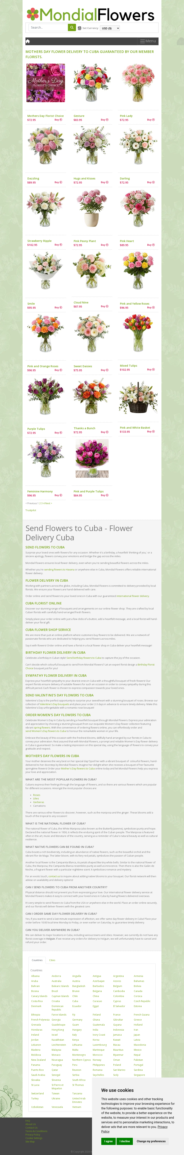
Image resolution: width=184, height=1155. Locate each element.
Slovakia (35, 1080)
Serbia (75, 1075)
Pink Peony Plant (85, 241)
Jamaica (117, 1034)
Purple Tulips (36, 429)
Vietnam (76, 1107)
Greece (138, 1019)
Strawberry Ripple (39, 241)
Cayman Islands (60, 996)
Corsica (138, 996)
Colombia (118, 996)
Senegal (56, 1075)
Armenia (138, 976)
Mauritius (118, 1049)
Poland (117, 1065)
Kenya (75, 1039)
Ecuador (76, 1006)
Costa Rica (37, 1001)
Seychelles (98, 1075)
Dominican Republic (57, 1008)
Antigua (97, 976)
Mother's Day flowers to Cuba (78, 768)
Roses (36, 795)
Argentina (118, 976)
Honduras (36, 1029)
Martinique (99, 1049)
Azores (117, 981)
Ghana (96, 1019)
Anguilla (76, 976)
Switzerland (37, 1093)
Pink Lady (126, 116)
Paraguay (57, 1065)
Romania (97, 1070)
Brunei (75, 991)
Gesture (79, 116)
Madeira (35, 1049)
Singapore (139, 1075)
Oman (116, 1060)
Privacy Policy (32, 1134)
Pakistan (138, 1060)
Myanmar (118, 1054)
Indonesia (118, 1029)
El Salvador (119, 1006)
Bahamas (139, 981)
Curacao (97, 1001)
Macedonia (140, 1044)
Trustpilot (30, 510)
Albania (35, 976)
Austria (76, 981)
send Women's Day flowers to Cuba (45, 731)
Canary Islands (39, 996)
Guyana (117, 1024)
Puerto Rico (37, 1070)
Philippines (99, 1065)
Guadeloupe (58, 1024)
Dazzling (33, 178)
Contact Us (31, 1127)
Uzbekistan (37, 1107)
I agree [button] (108, 1141)
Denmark (36, 1006)
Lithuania (77, 1044)
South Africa (78, 1080)
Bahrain (35, 986)
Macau (116, 1044)
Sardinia (138, 1070)
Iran (136, 1029)
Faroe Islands (59, 1014)
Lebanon (36, 1044)
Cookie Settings (33, 1138)
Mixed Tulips (128, 365)
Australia (56, 981)
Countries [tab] (37, 960)
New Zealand (38, 1060)
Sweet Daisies (83, 366)
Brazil (55, 991)
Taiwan (55, 1093)
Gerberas (38, 802)
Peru (74, 1065)
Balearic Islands (60, 986)
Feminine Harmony (40, 491)
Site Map (30, 1141)
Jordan (35, 1039)
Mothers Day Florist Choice (45, 116)
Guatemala (99, 1024)
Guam (75, 1024)
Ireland (35, 1034)
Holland (138, 1024)
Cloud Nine (81, 302)
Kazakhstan (58, 1039)
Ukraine (56, 1098)
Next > (48, 503)
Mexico (138, 1049)
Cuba (75, 1001)
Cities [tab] (52, 960)
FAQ (27, 1120)
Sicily (115, 1075)
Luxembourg (100, 1044)
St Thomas (78, 1085)
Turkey (35, 1098)
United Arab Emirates (79, 1100)
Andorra (56, 976)
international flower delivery (133, 596)
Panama (35, 1065)
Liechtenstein (59, 1044)
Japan (137, 1034)
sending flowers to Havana (59, 569)
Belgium (117, 986)
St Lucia (35, 1085)
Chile (75, 996)
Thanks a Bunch (84, 428)
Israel (55, 1034)
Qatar (55, 1070)
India (95, 1029)
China (96, 996)
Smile (31, 303)
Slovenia (56, 1080)
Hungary (77, 1029)
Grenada (36, 1024)
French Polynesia (40, 1019)
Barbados (98, 986)
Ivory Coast (99, 1034)
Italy (74, 1034)
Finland (97, 1014)
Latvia (137, 1039)
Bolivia (137, 986)
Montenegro (79, 1054)
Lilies (36, 798)
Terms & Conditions (36, 1131)
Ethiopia (35, 1014)
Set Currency (90, 28)
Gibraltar (118, 1019)
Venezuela (57, 1107)
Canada (138, 991)
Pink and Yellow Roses (134, 303)
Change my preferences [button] (151, 1141)
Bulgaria (97, 991)
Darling (125, 178)
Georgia (56, 1019)
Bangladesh (78, 986)
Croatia (56, 1001)
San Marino (119, 1070)
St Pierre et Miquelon (57, 1086)
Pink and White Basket (135, 427)
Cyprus (117, 1001)
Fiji (73, 1014)
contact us (54, 876)
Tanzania (77, 1093)
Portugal (138, 1065)
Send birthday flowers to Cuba (84, 658)
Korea (96, 1039)
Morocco (98, 1054)
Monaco (56, 1054)
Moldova (36, 1054)
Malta (75, 1049)
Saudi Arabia (38, 1075)
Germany (77, 1019)
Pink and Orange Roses (42, 366)
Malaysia (56, 1049)
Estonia (138, 1006)
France (117, 1014)
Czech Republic (142, 1001)
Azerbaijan (99, 981)
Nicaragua (57, 1060)
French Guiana (141, 1014)
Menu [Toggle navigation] (148, 41)
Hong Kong (58, 1029)
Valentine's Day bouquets (54, 704)
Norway (97, 1060)
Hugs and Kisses (84, 178)
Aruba (34, 981)
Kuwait (116, 1039)
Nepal (137, 1054)
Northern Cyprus (81, 1060)
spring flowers (42, 727)
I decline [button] (125, 1141)
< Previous (31, 503)
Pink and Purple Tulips (89, 491)
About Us (30, 1124)
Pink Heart (127, 241)
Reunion (76, 1070)
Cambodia (119, 991)
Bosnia (35, 991)
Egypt (96, 1006)
